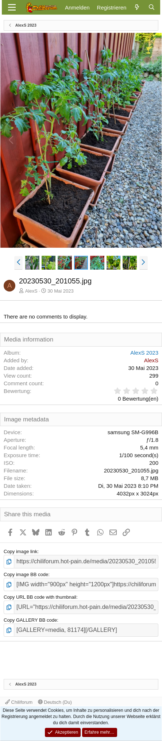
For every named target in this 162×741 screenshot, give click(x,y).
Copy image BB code (26, 574)
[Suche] (151, 7)
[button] (18, 263)
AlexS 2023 (144, 353)
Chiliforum (18, 702)
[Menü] (11, 7)
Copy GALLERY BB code (30, 620)
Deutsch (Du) (55, 702)
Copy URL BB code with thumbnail (40, 597)
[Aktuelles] (137, 7)
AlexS (31, 291)
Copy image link (21, 551)
